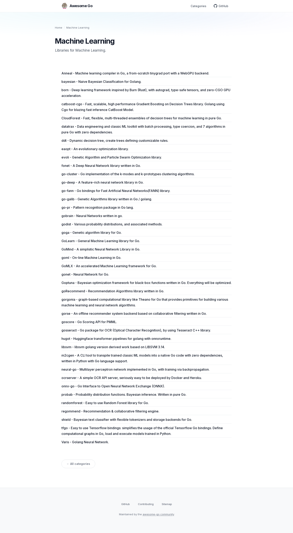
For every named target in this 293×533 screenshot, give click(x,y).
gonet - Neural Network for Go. (85, 274)
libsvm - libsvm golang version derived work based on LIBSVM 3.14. (113, 347)
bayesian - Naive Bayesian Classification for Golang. (101, 82)
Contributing (146, 504)
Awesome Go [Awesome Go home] (76, 6)
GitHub (221, 6)
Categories (198, 6)
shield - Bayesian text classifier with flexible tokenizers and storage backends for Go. (126, 420)
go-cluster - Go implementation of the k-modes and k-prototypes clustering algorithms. (128, 174)
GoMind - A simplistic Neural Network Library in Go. (100, 249)
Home (58, 27)
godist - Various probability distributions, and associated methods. (111, 224)
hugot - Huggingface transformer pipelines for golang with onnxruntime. (116, 339)
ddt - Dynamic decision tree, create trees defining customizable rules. (114, 141)
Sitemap (167, 504)
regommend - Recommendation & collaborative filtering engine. (110, 411)
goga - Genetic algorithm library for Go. (91, 232)
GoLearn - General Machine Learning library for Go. (100, 241)
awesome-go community (158, 514)
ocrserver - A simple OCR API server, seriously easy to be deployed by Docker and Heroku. (131, 378)
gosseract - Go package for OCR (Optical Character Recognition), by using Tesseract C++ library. (136, 330)
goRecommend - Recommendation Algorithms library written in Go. (112, 291)
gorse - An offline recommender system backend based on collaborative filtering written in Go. (134, 313)
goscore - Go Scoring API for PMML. (89, 322)
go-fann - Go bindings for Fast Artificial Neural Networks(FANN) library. (115, 191)
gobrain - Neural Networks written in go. (92, 216)
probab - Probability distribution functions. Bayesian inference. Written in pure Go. (123, 394)
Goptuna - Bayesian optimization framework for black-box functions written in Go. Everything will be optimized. (146, 283)
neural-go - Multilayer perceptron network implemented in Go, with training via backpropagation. (135, 369)
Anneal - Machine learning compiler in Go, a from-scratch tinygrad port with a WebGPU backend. (135, 73)
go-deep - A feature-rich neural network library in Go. (102, 182)
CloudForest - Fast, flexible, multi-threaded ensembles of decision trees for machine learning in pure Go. (141, 118)
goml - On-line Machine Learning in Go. (91, 258)
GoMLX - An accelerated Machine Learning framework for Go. (109, 266)
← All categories (78, 463)
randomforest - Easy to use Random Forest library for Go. (105, 403)
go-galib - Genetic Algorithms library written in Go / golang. (106, 199)
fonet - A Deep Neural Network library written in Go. (101, 166)
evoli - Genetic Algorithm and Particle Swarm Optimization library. (111, 157)
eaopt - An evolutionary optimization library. (95, 149)
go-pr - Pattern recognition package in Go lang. (97, 207)
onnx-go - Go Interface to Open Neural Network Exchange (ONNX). (113, 386)
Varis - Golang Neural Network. (85, 442)
